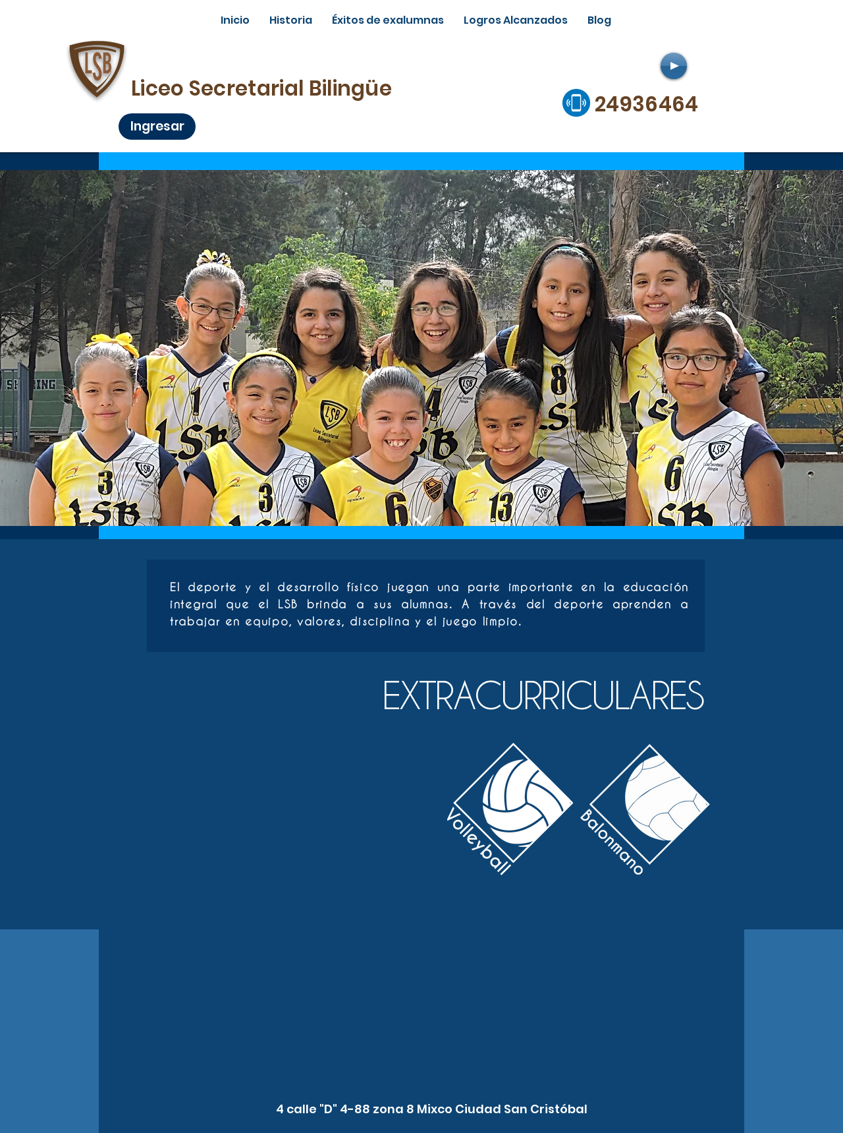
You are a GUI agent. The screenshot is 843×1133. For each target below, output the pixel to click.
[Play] (674, 66)
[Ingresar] (157, 126)
